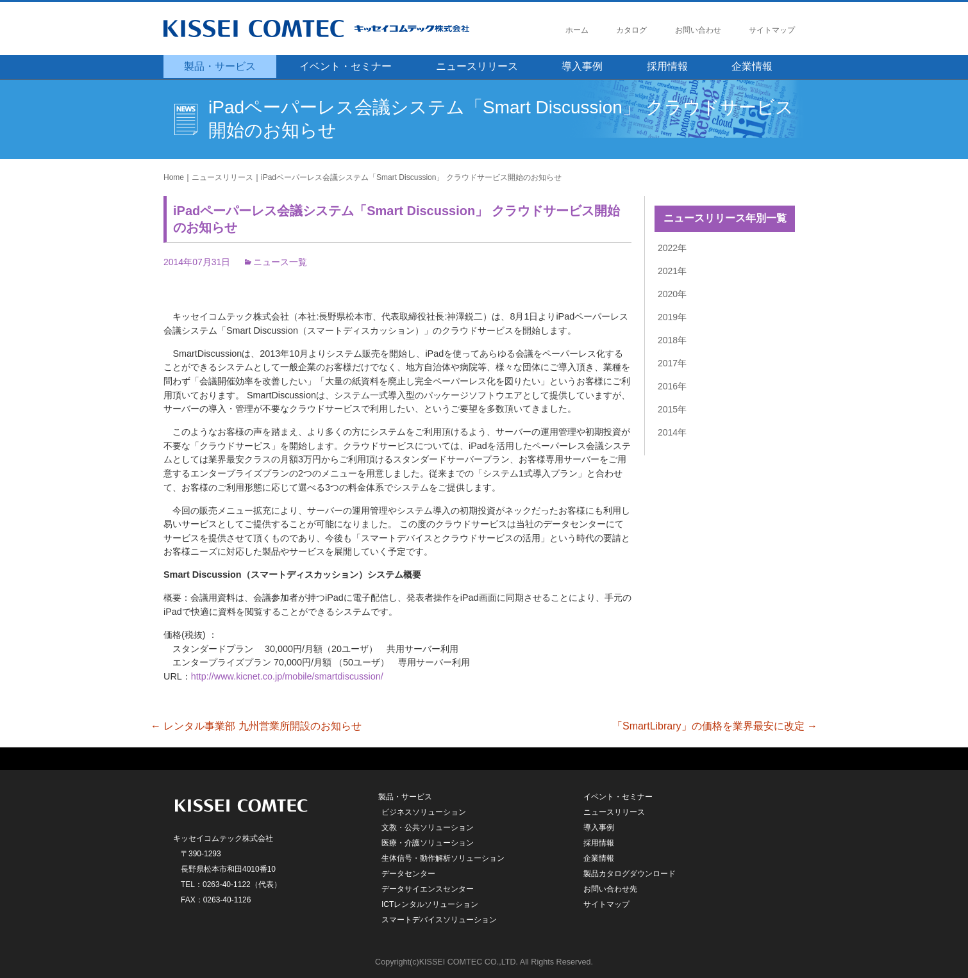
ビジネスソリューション (423, 812)
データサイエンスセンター (427, 888)
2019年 (672, 317)
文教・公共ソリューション (427, 827)
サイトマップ (772, 30)
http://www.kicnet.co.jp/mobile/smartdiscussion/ (287, 676)
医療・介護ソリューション (427, 842)
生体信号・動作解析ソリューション (443, 858)
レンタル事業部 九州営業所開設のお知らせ (256, 726)
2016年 (672, 386)
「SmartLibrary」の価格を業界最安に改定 (714, 726)
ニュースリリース (477, 66)
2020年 (672, 294)
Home (173, 177)
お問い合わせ (698, 30)
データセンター (408, 873)
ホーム (576, 30)
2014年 (672, 432)
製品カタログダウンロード (629, 873)
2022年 (672, 248)
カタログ (631, 30)
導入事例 (582, 66)
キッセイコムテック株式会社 (339, 28)
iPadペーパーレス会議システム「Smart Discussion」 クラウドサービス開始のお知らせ (411, 177)
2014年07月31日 (196, 262)
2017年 (672, 363)
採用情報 (667, 66)
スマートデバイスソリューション (439, 919)
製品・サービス (220, 66)
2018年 (672, 340)
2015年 (672, 409)
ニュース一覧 (280, 262)
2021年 (672, 271)
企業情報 (751, 66)
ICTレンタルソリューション (429, 904)
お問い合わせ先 (610, 888)
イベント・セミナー (345, 66)
